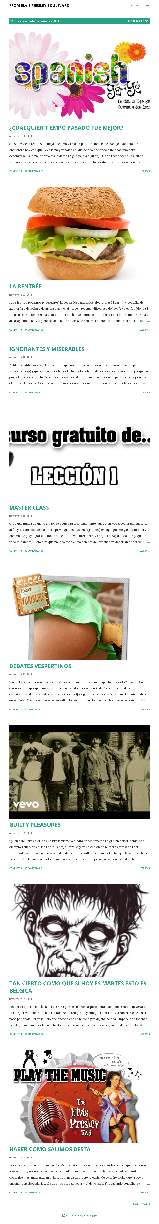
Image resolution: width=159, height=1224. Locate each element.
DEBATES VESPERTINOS (40, 666)
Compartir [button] (15, 171)
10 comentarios (34, 868)
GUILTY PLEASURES (35, 824)
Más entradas (141, 1203)
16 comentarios (34, 709)
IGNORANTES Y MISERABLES (47, 349)
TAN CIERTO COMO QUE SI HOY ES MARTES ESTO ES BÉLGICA (77, 987)
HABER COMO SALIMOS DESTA (49, 1149)
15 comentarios (34, 550)
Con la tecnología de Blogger (79, 1215)
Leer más (145, 171)
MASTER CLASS (29, 507)
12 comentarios (34, 171)
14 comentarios (34, 329)
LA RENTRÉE (25, 286)
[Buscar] (134, 5)
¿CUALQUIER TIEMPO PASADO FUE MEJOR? (66, 127)
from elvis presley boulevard (39, 5)
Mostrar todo (138, 21)
